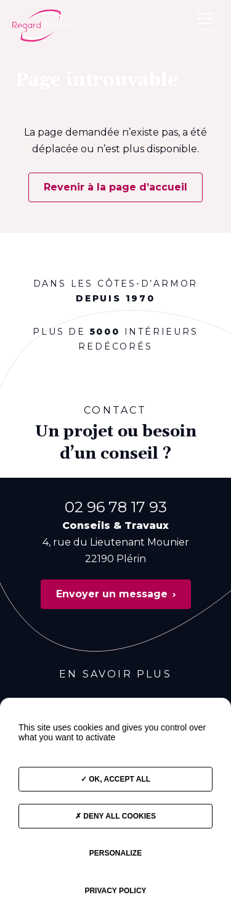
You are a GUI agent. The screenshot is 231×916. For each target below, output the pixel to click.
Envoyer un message (112, 594)
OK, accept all (115, 779)
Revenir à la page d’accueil (115, 187)
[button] (205, 18)
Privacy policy (115, 890)
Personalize (115, 853)
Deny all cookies (115, 816)
